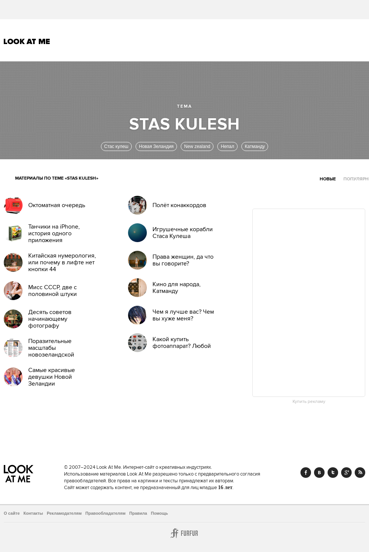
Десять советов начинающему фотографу (50, 319)
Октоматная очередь (56, 205)
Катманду (255, 146)
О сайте (12, 513)
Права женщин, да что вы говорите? (182, 260)
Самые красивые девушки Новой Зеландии (51, 377)
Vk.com (319, 472)
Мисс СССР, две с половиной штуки (52, 290)
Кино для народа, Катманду (176, 287)
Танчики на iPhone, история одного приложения (54, 233)
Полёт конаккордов (179, 205)
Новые (328, 179)
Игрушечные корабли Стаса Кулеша (182, 232)
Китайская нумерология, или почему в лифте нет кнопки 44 (62, 262)
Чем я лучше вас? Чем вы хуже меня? (183, 315)
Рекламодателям (64, 513)
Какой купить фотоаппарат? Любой (181, 342)
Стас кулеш (116, 146)
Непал (227, 146)
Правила (138, 513)
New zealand (197, 146)
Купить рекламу (309, 402)
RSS (360, 472)
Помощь (159, 513)
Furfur (184, 533)
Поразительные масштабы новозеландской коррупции (51, 351)
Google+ (346, 472)
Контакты (33, 513)
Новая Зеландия (156, 146)
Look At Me (27, 41)
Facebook (305, 472)
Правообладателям (105, 513)
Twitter (333, 472)
